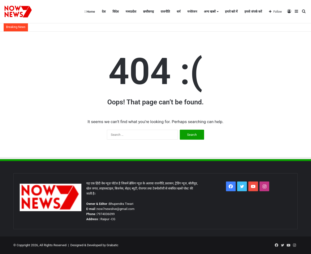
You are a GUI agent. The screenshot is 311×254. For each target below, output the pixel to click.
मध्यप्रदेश (131, 11)
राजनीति (165, 11)
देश (104, 11)
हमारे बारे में (231, 11)
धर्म (179, 11)
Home (90, 11)
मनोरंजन (192, 11)
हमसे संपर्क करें (253, 11)
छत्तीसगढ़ (148, 11)
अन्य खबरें (210, 11)
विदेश (115, 11)
